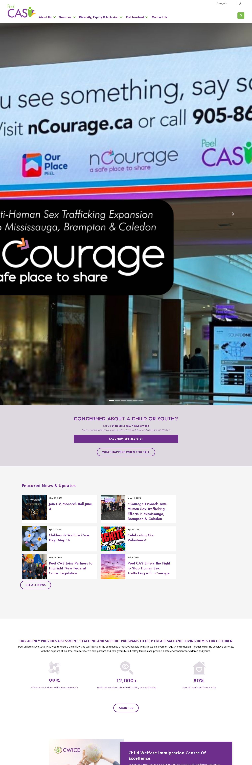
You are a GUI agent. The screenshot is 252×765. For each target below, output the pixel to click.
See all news (36, 585)
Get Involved (135, 17)
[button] (19, 214)
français (221, 3)
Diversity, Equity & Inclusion (98, 17)
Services (65, 17)
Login (238, 3)
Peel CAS (22, 11)
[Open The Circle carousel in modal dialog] (126, 214)
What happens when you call (126, 452)
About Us (45, 17)
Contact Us (159, 17)
